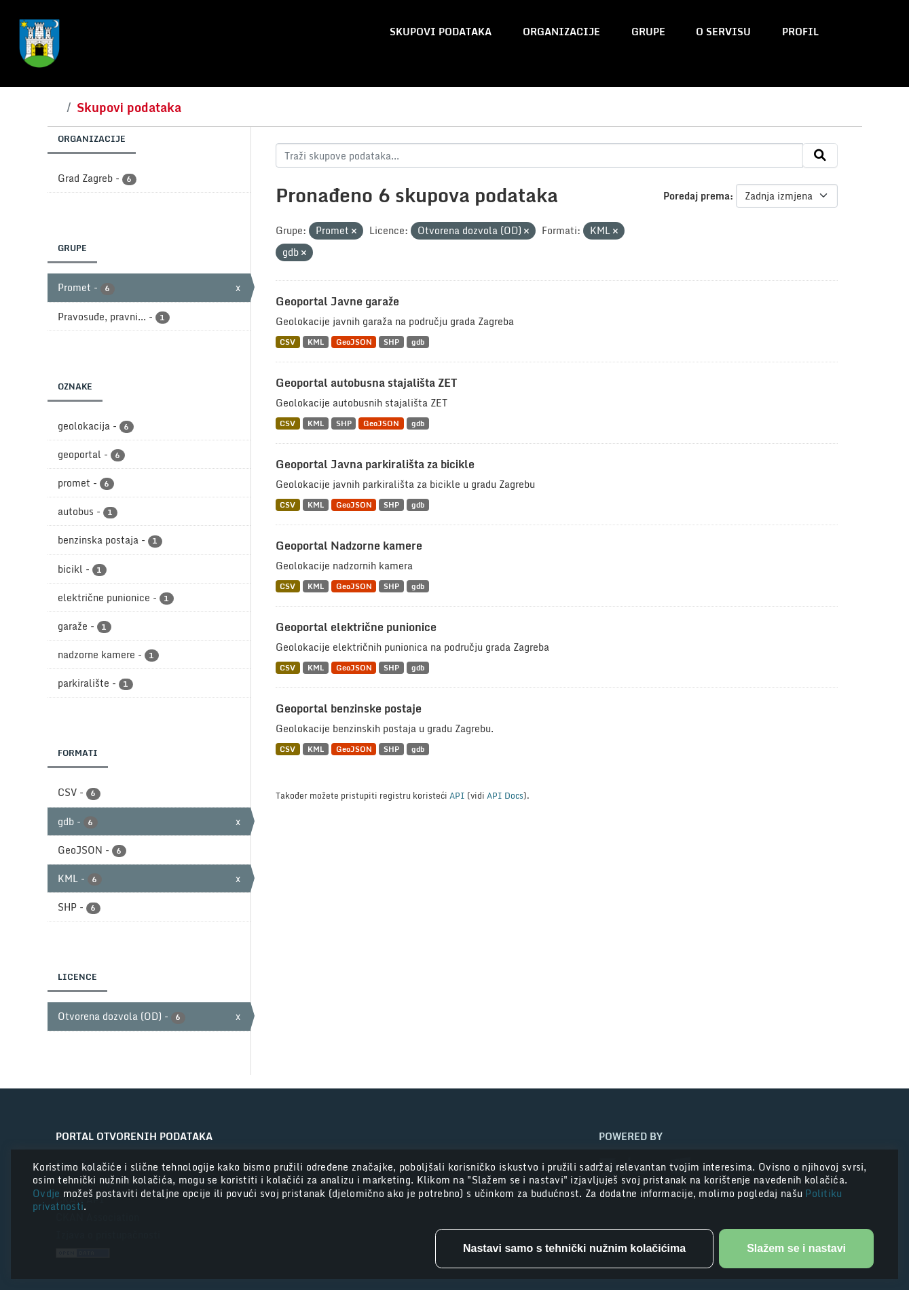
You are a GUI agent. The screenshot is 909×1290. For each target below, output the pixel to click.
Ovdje (48, 1193)
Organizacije (561, 31)
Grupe (648, 31)
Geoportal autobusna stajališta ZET (366, 383)
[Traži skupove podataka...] (539, 155)
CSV (287, 341)
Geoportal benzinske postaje (349, 708)
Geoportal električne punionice (356, 627)
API (457, 795)
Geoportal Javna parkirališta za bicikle (375, 464)
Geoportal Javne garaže (337, 301)
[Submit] (820, 155)
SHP (391, 341)
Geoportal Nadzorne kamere (349, 545)
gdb (417, 341)
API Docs (505, 795)
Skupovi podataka (440, 31)
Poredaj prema (696, 196)
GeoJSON (354, 341)
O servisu (723, 31)
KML (316, 341)
